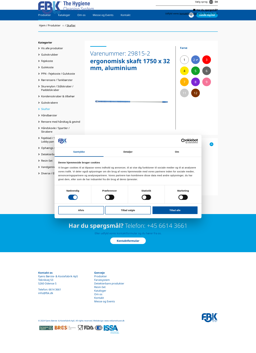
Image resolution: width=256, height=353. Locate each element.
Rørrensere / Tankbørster (57, 90)
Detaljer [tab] (128, 151)
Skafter (45, 119)
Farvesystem (102, 280)
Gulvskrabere (49, 113)
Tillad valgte (128, 210)
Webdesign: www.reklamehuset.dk (108, 320)
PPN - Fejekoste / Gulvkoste (58, 84)
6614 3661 (55, 289)
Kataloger (64, 25)
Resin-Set (100, 287)
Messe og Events (103, 25)
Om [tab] (177, 151)
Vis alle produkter (52, 59)
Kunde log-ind (207, 25)
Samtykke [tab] (79, 151)
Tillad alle (174, 210)
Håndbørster (49, 126)
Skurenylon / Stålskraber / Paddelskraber (57, 98)
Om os (81, 25)
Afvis (81, 210)
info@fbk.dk (45, 293)
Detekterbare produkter (109, 283)
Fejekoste (47, 71)
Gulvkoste (47, 78)
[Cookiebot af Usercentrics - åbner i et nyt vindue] (183, 141)
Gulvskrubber (49, 65)
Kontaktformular (128, 241)
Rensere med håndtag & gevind (60, 132)
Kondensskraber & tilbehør (58, 107)
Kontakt (125, 25)
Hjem (42, 36)
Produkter (44, 25)
